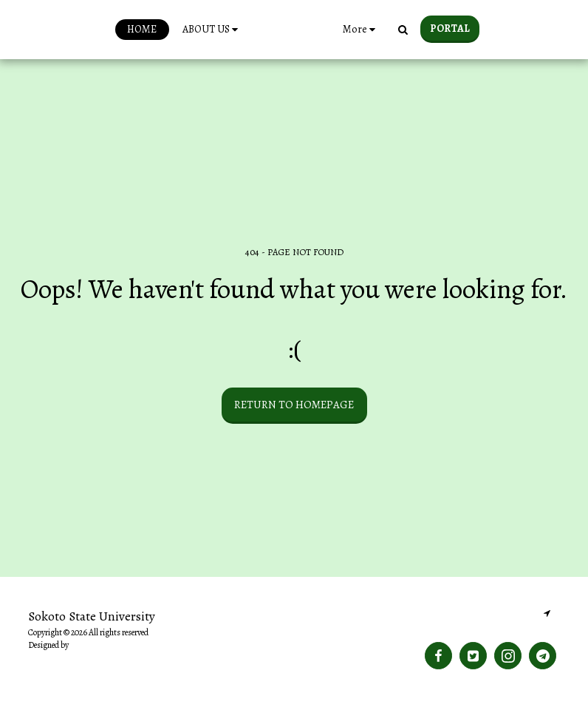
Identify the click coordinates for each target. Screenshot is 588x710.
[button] (187, 29)
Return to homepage (294, 404)
